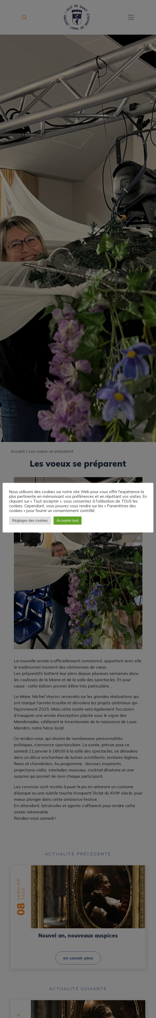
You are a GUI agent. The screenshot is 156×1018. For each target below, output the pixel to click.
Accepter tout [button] (67, 520)
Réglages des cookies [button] (30, 520)
